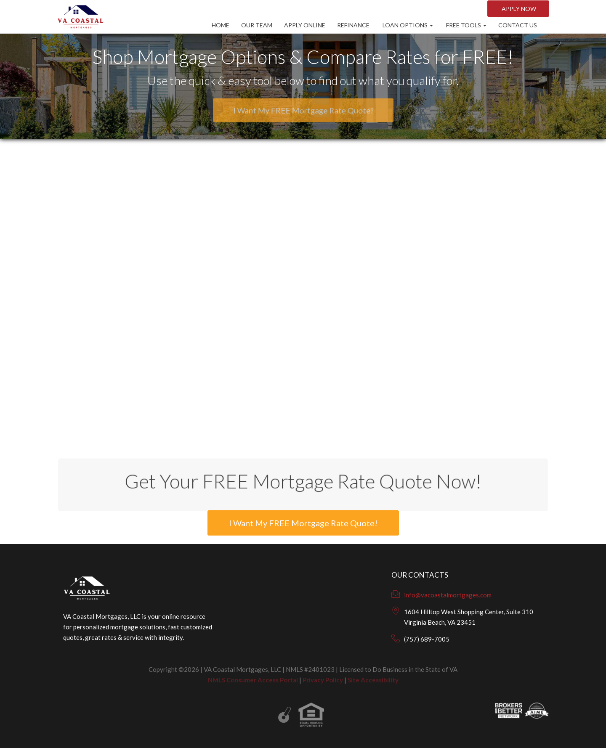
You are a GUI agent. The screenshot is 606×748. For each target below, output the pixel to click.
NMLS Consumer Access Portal (253, 680)
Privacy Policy (323, 680)
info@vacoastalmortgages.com (448, 595)
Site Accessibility (373, 680)
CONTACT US (517, 25)
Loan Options (407, 25)
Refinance (353, 25)
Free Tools (465, 25)
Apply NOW (518, 8)
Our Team (256, 25)
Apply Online (304, 25)
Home (220, 25)
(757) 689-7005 (426, 639)
